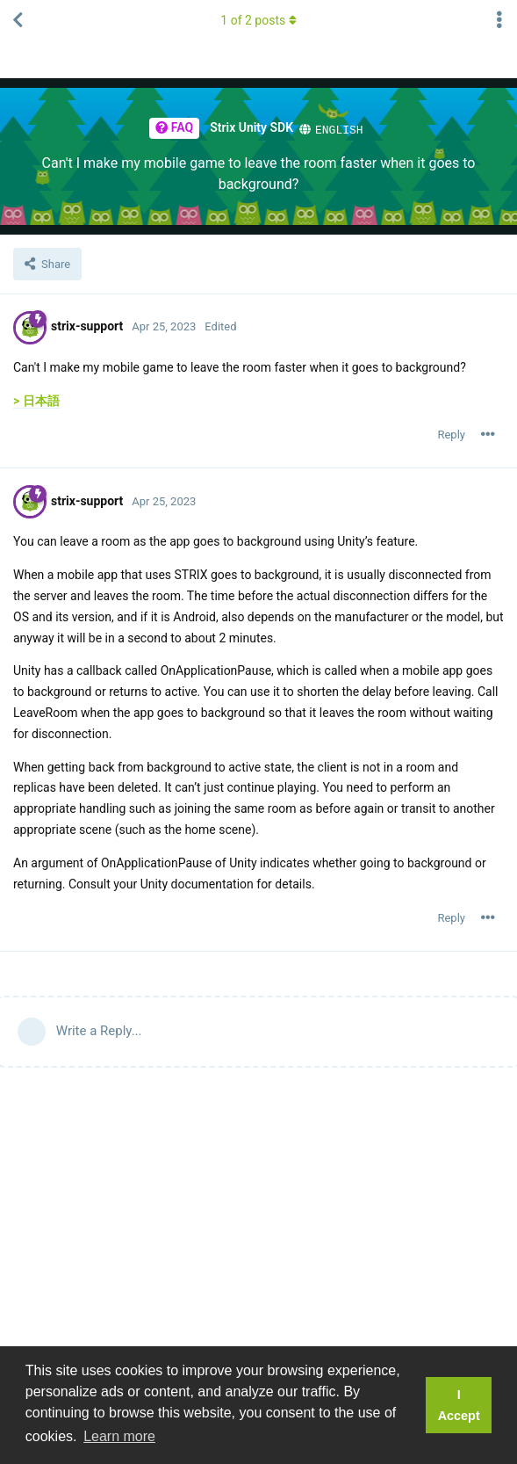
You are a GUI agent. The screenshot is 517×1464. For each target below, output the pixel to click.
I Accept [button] (459, 1405)
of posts (258, 20)
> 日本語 (36, 400)
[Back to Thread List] (17, 20)
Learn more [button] (119, 1436)
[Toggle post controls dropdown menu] (488, 434)
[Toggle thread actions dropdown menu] (499, 20)
